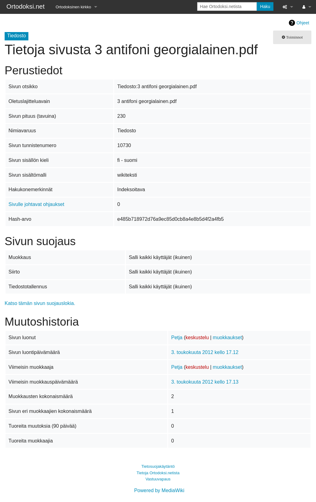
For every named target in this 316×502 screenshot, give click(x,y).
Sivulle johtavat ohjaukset (36, 204)
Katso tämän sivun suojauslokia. (40, 303)
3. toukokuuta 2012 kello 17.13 (205, 382)
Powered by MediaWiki (159, 490)
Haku (265, 6)
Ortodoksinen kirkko (73, 7)
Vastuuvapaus (157, 479)
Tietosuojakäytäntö (158, 466)
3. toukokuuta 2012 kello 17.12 (205, 352)
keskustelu (197, 337)
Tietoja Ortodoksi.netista (157, 473)
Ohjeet (303, 22)
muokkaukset (227, 337)
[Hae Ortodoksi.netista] (227, 6)
